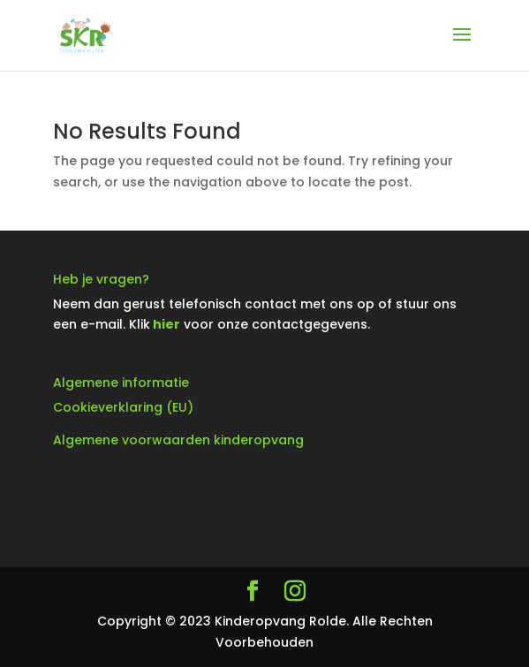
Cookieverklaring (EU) (123, 407)
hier (166, 324)
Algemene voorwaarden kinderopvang (178, 440)
